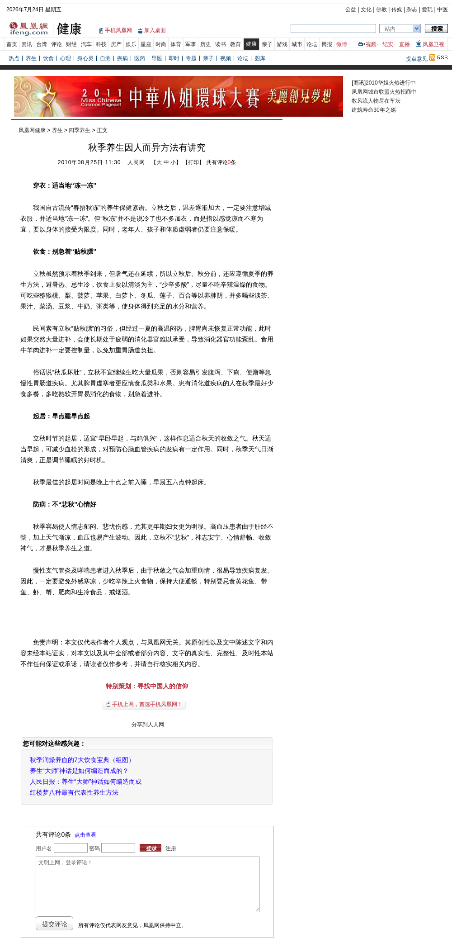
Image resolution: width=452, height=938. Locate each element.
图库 (259, 58)
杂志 (411, 9)
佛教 (381, 9)
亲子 (267, 44)
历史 (205, 44)
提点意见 (417, 59)
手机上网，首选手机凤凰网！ (147, 704)
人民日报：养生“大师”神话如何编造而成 (85, 781)
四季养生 (79, 130)
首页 (11, 44)
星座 (146, 44)
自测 (105, 58)
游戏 (282, 44)
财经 (71, 44)
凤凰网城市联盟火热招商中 (384, 92)
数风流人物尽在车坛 (376, 101)
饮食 (48, 58)
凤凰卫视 (433, 44)
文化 (366, 9)
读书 (220, 44)
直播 (404, 44)
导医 (156, 58)
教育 (235, 44)
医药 (139, 58)
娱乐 (131, 44)
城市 (297, 44)
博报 (326, 44)
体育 (175, 44)
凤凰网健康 (32, 130)
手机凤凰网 (118, 30)
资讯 (26, 44)
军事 (190, 44)
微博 (341, 44)
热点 (14, 58)
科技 (101, 44)
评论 (56, 44)
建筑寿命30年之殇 (374, 110)
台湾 (41, 44)
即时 (174, 58)
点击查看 (85, 835)
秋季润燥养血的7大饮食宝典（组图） (82, 759)
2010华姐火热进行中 (391, 83)
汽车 (86, 44)
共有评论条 (221, 162)
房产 (116, 44)
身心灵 (85, 58)
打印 (193, 162)
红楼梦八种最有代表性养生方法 (74, 792)
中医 (442, 9)
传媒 (396, 9)
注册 (170, 848)
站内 (390, 29)
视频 (371, 44)
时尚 (160, 44)
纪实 (387, 44)
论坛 (311, 44)
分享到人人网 (147, 724)
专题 (191, 58)
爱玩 (427, 9)
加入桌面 (155, 30)
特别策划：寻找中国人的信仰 (147, 686)
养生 (31, 58)
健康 (251, 44)
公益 (350, 9)
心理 (65, 58)
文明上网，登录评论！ (147, 884)
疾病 (122, 58)
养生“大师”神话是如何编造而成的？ (79, 770)
